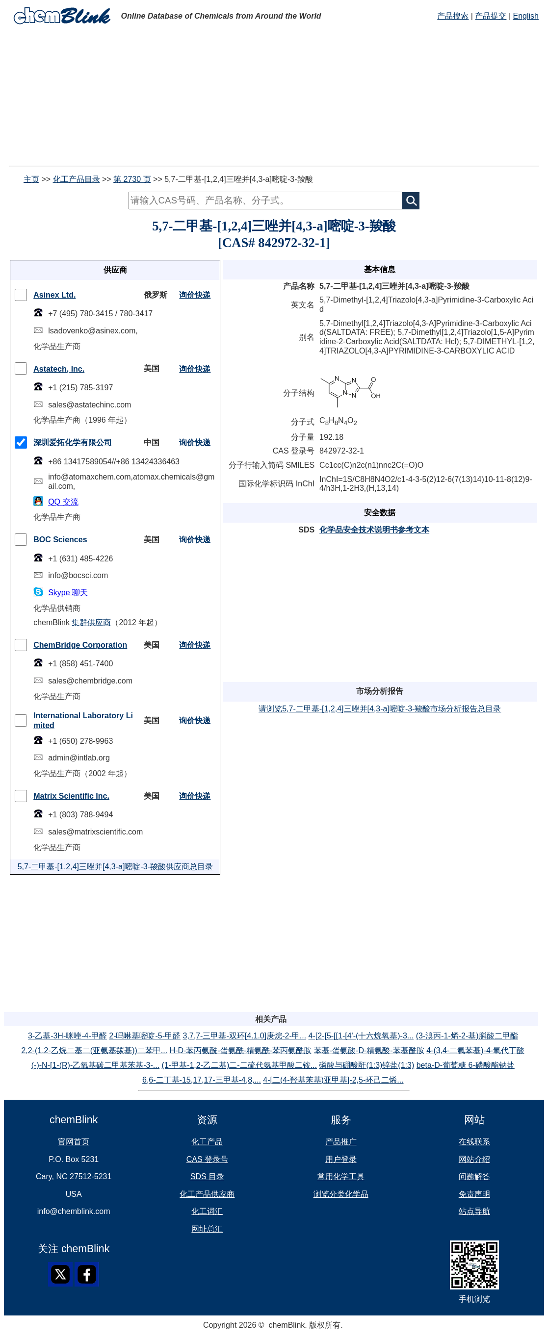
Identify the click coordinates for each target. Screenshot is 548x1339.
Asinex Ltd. (54, 295)
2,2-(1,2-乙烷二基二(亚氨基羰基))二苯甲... (94, 1050)
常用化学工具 (341, 1176)
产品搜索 (453, 16)
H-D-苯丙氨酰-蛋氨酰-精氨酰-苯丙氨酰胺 (241, 1050)
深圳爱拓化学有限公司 (72, 442)
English (525, 16)
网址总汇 (207, 1229)
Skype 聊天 (68, 592)
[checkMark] (21, 295)
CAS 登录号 (207, 1159)
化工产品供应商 (207, 1194)
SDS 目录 (207, 1176)
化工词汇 (207, 1211)
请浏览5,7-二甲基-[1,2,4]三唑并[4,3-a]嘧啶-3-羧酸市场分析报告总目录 (380, 709)
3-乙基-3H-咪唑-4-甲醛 (67, 1036)
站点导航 (474, 1211)
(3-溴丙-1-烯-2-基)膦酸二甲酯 (467, 1036)
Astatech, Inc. (58, 369)
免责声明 (474, 1194)
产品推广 (341, 1141)
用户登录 (341, 1159)
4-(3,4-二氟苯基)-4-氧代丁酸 (475, 1050)
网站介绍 (474, 1159)
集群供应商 (91, 622)
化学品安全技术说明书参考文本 (374, 530)
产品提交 (490, 16)
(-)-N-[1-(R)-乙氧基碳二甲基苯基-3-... (95, 1065)
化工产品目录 (76, 179)
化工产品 (207, 1141)
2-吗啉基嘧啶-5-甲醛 (145, 1036)
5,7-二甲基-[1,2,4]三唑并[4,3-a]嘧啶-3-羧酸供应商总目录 (115, 866)
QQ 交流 (63, 502)
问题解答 (474, 1176)
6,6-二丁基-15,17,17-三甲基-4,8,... (201, 1080)
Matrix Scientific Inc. (71, 796)
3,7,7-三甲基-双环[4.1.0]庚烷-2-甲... (244, 1036)
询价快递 (194, 295)
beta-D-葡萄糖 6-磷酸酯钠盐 (466, 1065)
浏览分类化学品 (340, 1194)
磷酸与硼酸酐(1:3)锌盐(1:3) (366, 1065)
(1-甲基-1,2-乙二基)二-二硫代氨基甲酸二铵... (239, 1065)
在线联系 (474, 1141)
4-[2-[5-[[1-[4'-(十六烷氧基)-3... (361, 1036)
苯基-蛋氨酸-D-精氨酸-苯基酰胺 (369, 1050)
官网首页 (73, 1141)
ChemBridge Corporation (80, 645)
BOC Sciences (60, 539)
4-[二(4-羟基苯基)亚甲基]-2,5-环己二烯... (333, 1080)
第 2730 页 (132, 179)
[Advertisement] (274, 97)
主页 (31, 179)
